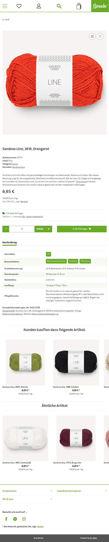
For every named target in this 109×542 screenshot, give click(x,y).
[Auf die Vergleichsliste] (92, 36)
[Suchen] (59, 6)
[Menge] (22, 229)
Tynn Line (80, 182)
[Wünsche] (19, 6)
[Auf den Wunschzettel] (100, 36)
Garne (15, 164)
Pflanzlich (85, 261)
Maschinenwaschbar (56, 261)
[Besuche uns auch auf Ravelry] (15, 519)
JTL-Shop (93, 538)
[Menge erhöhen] (48, 229)
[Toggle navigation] (4, 6)
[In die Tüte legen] (4, 29)
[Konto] (39, 6)
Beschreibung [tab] (9, 242)
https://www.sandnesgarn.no (45, 314)
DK (48, 254)
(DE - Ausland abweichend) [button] (32, 217)
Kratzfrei (73, 261)
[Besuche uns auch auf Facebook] (6, 519)
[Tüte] (79, 6)
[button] (27, 491)
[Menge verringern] (6, 229)
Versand (24, 202)
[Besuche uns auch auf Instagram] (24, 519)
